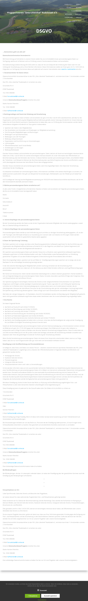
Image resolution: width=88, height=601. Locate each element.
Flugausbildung (76, 11)
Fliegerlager (68, 17)
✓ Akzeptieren (32, 596)
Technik (69, 8)
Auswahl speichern (50, 596)
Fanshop (78, 17)
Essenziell (42, 590)
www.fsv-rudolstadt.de (68, 69)
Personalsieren (42, 600)
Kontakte (78, 14)
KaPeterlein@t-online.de (15, 111)
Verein (78, 4)
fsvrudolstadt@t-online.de (15, 97)
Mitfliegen (68, 14)
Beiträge (78, 8)
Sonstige (77, 21)
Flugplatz (68, 4)
